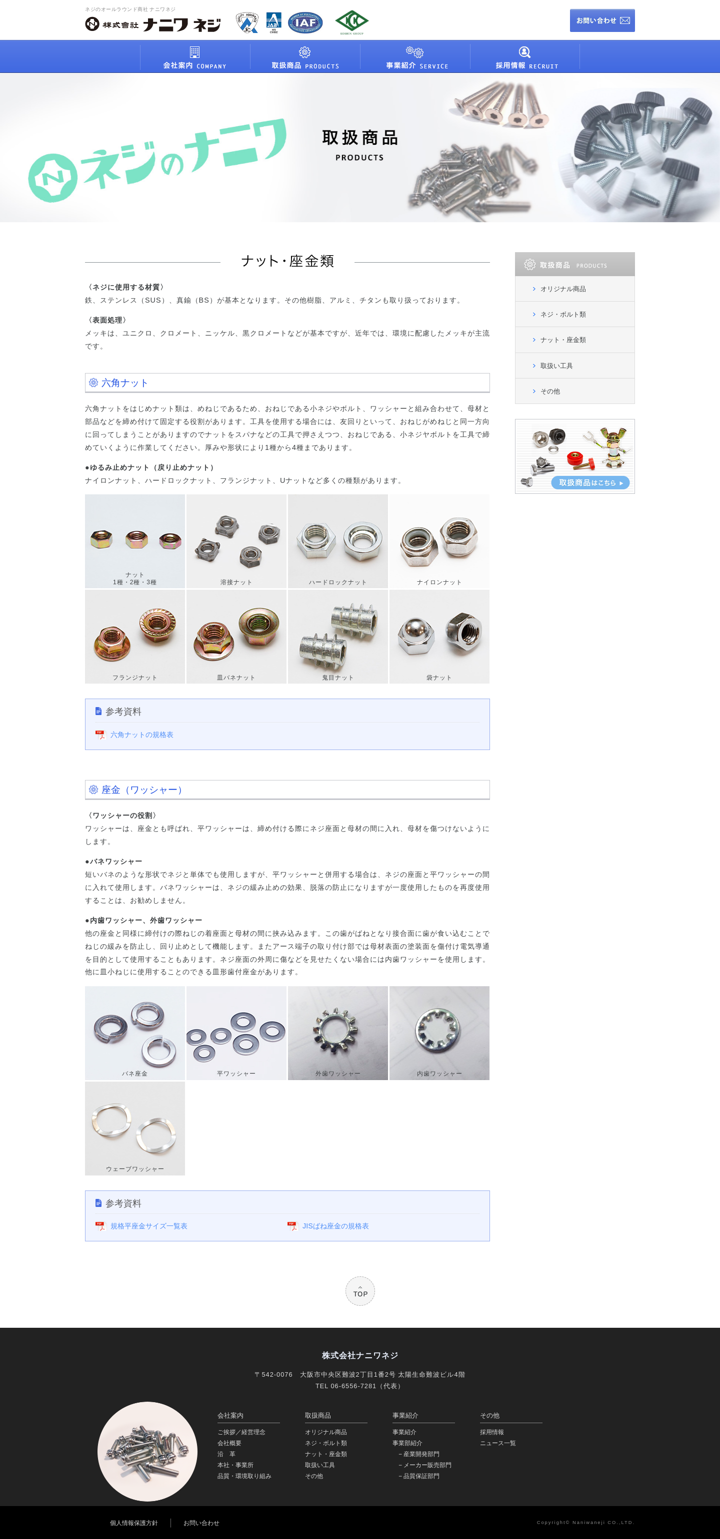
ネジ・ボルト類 (563, 314)
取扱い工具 (556, 366)
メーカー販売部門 (428, 1465)
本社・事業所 (236, 1465)
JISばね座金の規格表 (335, 1226)
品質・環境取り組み (245, 1476)
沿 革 (227, 1454)
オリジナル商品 (563, 289)
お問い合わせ (202, 1523)
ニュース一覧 (498, 1443)
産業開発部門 (422, 1454)
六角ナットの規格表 (142, 735)
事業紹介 (405, 1415)
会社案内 (231, 1415)
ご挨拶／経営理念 (242, 1432)
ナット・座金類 (563, 340)
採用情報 (492, 1432)
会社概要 (230, 1443)
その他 (550, 391)
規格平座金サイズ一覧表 (149, 1226)
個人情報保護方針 (134, 1523)
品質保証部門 (422, 1476)
